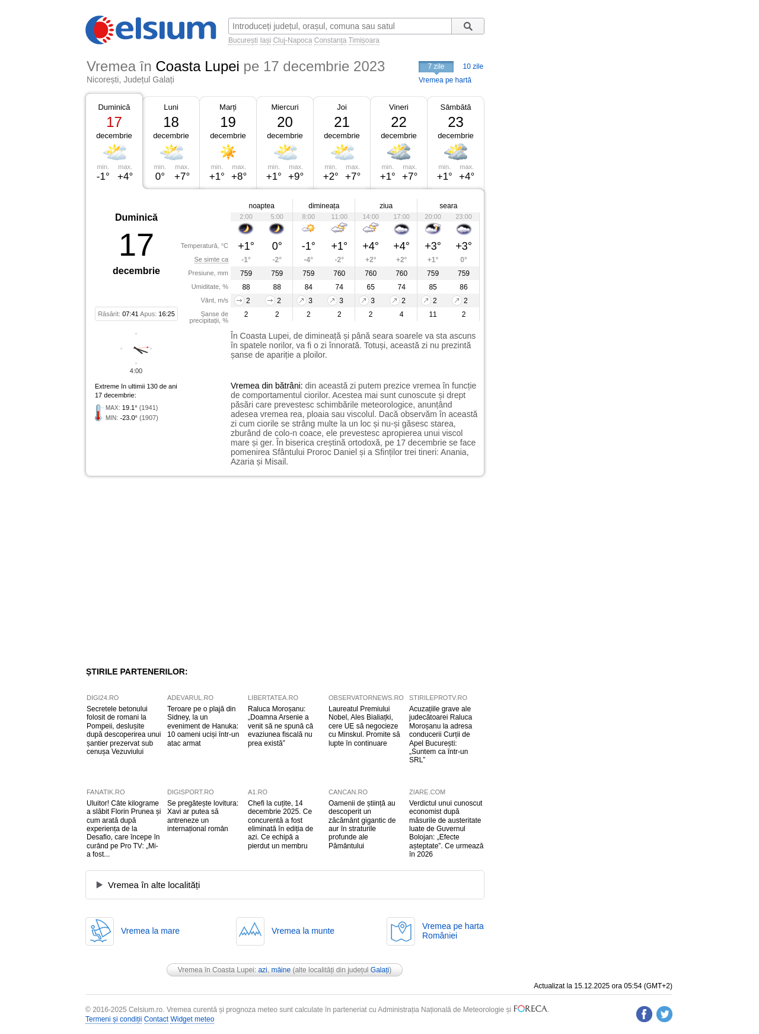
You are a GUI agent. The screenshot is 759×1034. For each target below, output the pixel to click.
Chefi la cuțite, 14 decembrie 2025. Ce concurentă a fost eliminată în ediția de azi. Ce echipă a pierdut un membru (280, 824)
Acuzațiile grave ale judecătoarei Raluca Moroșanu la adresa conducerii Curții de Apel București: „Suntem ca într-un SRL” (440, 734)
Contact (156, 1019)
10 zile (473, 66)
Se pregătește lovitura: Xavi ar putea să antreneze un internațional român (202, 816)
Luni (171, 107)
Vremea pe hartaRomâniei (453, 930)
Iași (265, 40)
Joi (342, 107)
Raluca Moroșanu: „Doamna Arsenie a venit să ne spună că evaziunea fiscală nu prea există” (280, 726)
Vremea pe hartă (445, 80)
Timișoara (364, 40)
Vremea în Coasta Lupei (216, 970)
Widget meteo (192, 1019)
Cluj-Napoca (292, 40)
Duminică (114, 107)
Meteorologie (483, 1010)
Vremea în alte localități (154, 885)
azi (262, 970)
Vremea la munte (303, 931)
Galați (380, 970)
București (243, 40)
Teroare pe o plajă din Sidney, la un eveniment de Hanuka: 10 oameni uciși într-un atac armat (203, 726)
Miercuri (284, 107)
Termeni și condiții (113, 1019)
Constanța (330, 40)
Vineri (399, 107)
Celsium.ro (145, 1010)
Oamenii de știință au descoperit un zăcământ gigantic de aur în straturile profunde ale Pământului (362, 824)
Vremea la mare (150, 931)
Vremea (245, 385)
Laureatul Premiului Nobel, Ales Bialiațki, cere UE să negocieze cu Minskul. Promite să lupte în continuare (364, 726)
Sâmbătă (455, 107)
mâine (281, 970)
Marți (228, 107)
